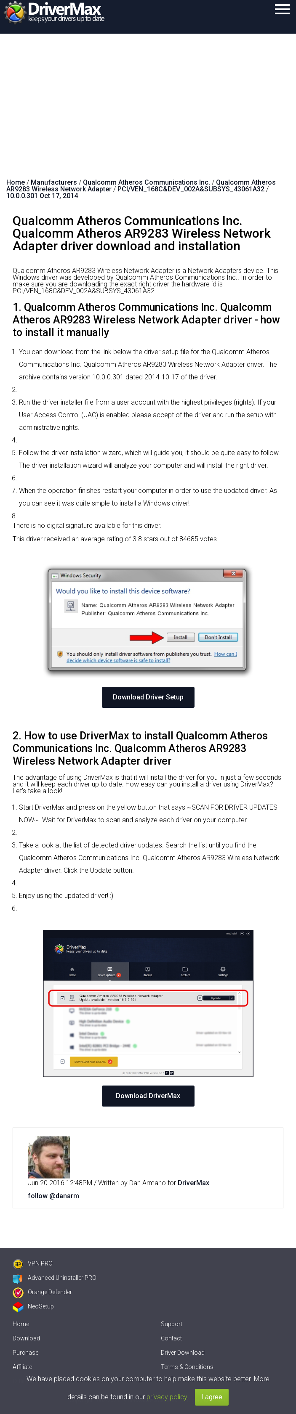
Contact (171, 1338)
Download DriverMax (148, 1096)
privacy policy (167, 1397)
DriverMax (193, 1183)
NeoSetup (33, 1306)
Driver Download (183, 1353)
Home (21, 1324)
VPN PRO (33, 1263)
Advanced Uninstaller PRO (54, 1278)
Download (26, 1338)
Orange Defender (42, 1292)
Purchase (25, 1353)
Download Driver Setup (148, 697)
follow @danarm (53, 1196)
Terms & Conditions (187, 1367)
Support (171, 1324)
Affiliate (22, 1367)
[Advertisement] (148, 97)
